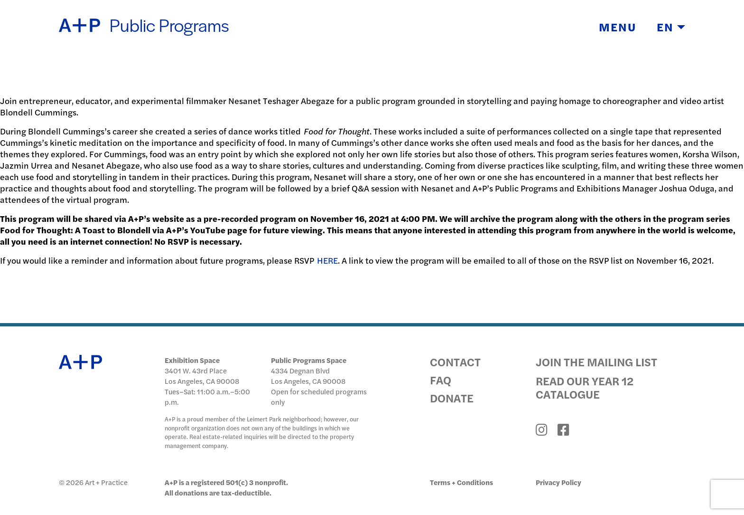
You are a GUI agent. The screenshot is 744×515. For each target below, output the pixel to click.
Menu (617, 27)
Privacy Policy (558, 482)
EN (671, 27)
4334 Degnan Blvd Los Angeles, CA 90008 (308, 375)
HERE (327, 260)
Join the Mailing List (596, 361)
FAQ (440, 379)
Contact (455, 361)
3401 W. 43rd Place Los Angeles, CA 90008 (202, 375)
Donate (452, 397)
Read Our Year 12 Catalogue (584, 387)
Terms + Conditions (461, 482)
